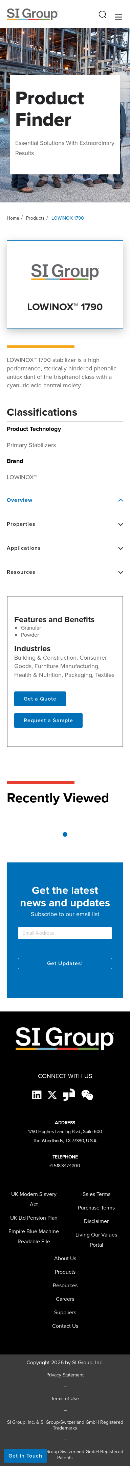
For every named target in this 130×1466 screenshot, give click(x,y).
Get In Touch (25, 1456)
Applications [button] (65, 548)
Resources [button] (65, 572)
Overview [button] (65, 500)
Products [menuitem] (65, 1272)
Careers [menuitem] (65, 1299)
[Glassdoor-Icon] (70, 1094)
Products (35, 218)
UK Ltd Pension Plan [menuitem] (34, 1218)
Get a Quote (40, 699)
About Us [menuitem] (65, 1258)
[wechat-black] (87, 1094)
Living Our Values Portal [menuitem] (96, 1240)
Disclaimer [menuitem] (96, 1221)
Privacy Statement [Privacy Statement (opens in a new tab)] (65, 1375)
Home (13, 218)
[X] (53, 1094)
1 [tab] (65, 834)
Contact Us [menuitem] (65, 1326)
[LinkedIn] (37, 1094)
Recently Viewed (58, 798)
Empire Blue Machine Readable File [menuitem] (33, 1236)
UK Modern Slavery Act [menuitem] (34, 1199)
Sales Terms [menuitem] (96, 1194)
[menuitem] (65, 1312)
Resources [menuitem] (65, 1285)
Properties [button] (65, 524)
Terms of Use (65, 1399)
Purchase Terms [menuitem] (96, 1208)
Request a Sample (48, 720)
